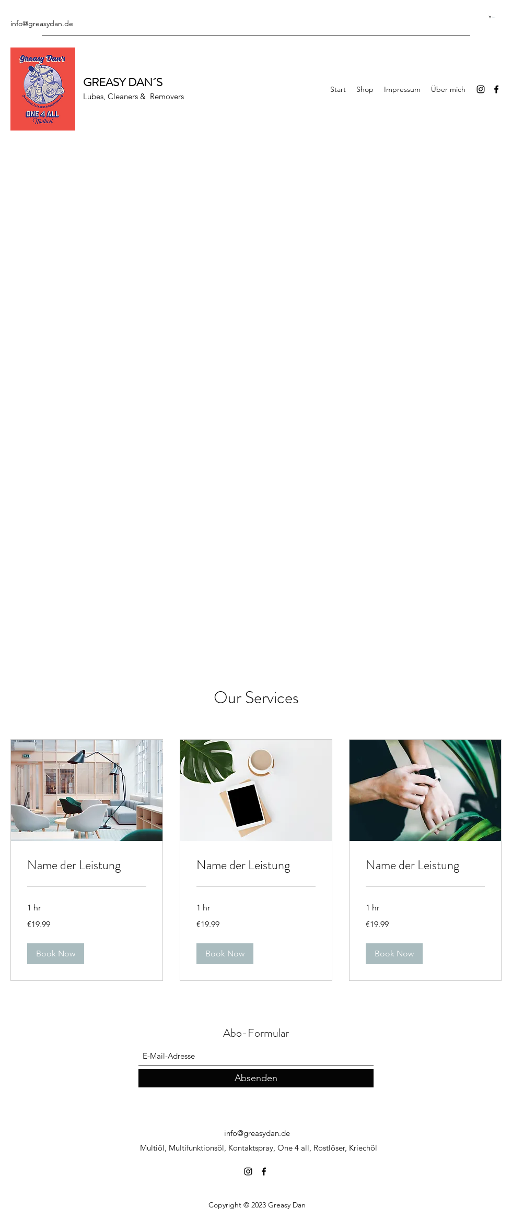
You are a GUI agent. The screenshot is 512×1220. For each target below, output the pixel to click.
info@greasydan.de (41, 23)
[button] (494, 17)
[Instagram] (480, 89)
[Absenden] (256, 1078)
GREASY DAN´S (122, 82)
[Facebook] (496, 89)
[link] (86, 865)
